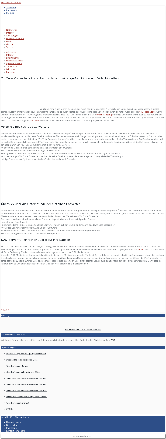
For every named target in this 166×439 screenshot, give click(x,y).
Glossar (10, 44)
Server (140, 249)
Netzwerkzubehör (15, 38)
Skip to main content (11, 2)
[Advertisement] (83, 181)
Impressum (11, 10)
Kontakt (10, 13)
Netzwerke (11, 30)
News (9, 41)
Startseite (11, 7)
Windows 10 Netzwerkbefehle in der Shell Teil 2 (27, 378)
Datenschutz (12, 425)
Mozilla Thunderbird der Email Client (21, 360)
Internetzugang (104, 114)
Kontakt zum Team (15, 430)
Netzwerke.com (22, 417)
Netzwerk (34, 120)
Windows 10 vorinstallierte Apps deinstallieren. (26, 397)
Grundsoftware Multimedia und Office (23, 372)
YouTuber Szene (147, 111)
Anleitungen (12, 35)
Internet (10, 32)
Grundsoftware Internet (17, 366)
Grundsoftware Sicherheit (17, 403)
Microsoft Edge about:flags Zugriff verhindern (26, 354)
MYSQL (9, 409)
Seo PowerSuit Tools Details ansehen (83, 329)
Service (9, 47)
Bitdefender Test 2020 (104, 340)
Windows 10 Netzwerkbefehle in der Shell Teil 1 (26, 390)
